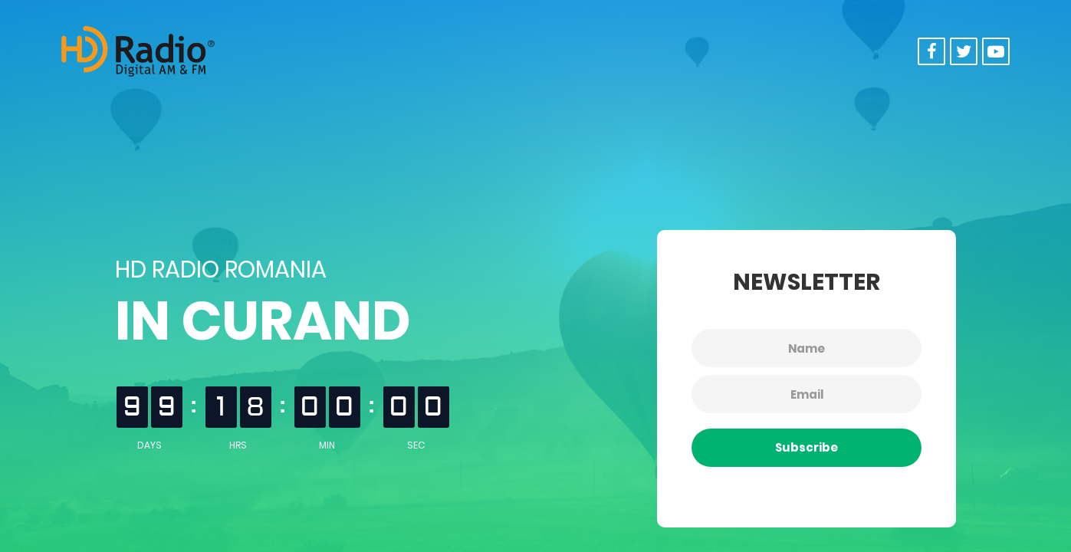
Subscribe (806, 447)
